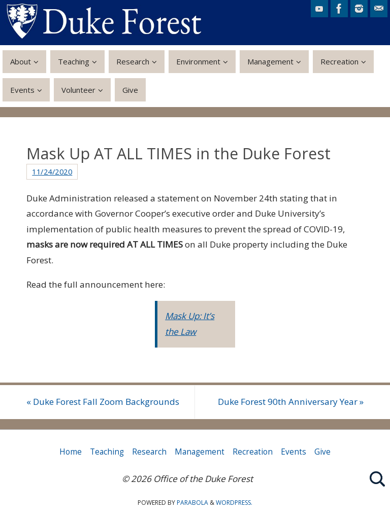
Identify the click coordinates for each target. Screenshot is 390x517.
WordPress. (234, 502)
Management (199, 451)
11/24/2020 (52, 171)
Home (70, 451)
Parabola (192, 502)
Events (293, 451)
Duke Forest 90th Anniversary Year (291, 401)
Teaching (107, 451)
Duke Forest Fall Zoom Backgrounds (102, 401)
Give (322, 451)
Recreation (253, 451)
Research (149, 451)
